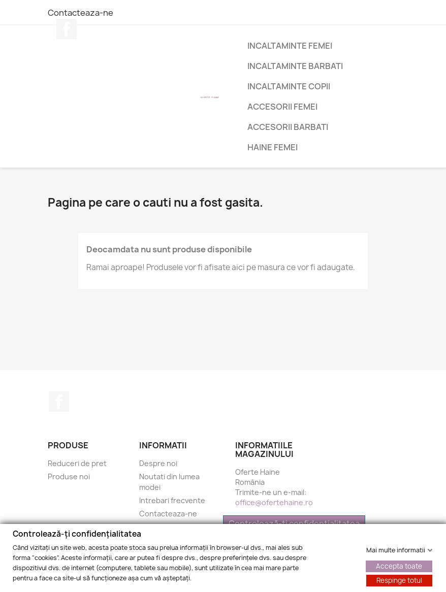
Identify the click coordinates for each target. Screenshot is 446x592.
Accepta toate (399, 565)
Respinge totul (399, 579)
